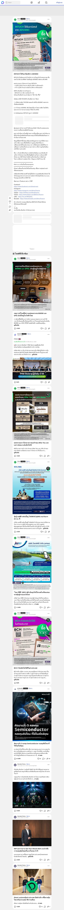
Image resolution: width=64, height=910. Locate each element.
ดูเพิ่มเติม (16, 325)
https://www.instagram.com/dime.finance (27, 190)
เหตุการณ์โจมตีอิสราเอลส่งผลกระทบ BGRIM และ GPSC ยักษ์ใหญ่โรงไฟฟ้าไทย (30, 314)
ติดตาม (28, 19)
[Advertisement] (32, 10)
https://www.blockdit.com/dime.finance (32, 199)
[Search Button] (6, 2)
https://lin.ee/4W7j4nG (25, 197)
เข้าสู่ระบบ (59, 2)
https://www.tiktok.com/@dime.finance (31, 195)
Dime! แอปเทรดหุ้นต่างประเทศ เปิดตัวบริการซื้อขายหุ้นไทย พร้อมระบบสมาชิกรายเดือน (32, 898)
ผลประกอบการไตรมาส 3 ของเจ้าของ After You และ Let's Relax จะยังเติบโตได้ (31, 444)
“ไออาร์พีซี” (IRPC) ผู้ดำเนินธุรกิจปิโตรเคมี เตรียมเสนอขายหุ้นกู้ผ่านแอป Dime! (32, 593)
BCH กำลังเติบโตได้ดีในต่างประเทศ (25, 668)
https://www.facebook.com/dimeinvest (26, 186)
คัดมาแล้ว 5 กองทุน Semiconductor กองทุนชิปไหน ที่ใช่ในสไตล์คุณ (31, 744)
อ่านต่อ (36, 604)
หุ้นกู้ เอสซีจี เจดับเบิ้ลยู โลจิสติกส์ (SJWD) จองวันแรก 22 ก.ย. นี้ (31, 518)
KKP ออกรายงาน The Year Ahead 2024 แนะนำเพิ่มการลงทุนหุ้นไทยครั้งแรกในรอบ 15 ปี (31, 850)
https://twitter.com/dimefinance (29, 192)
